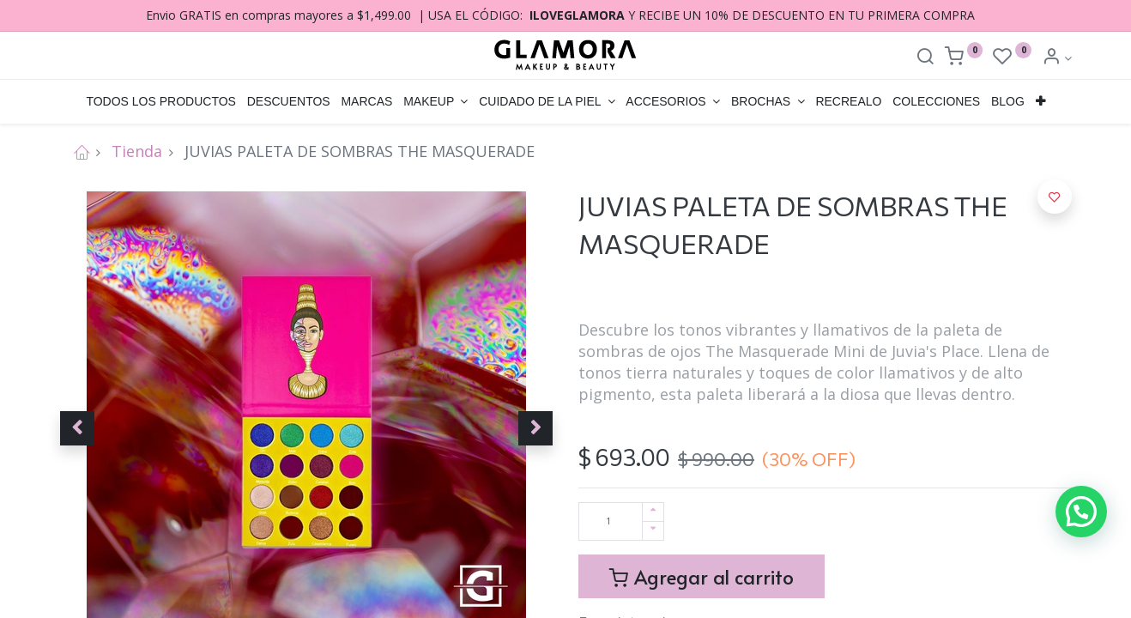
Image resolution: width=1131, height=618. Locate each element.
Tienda (137, 151)
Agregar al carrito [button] (701, 576)
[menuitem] (161, 102)
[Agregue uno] (653, 512)
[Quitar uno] (653, 531)
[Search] (925, 58)
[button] (1040, 102)
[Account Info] (1057, 58)
